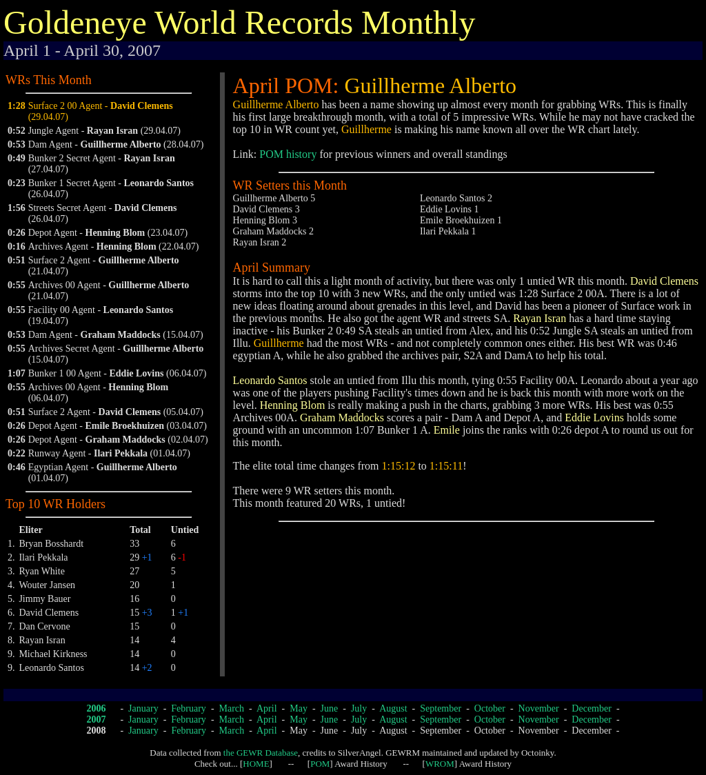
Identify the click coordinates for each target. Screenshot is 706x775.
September (440, 708)
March (232, 708)
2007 (95, 719)
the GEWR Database (260, 752)
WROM (439, 763)
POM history (287, 154)
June (330, 708)
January (143, 708)
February (188, 708)
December (592, 708)
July (359, 708)
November (538, 708)
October (489, 708)
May (298, 708)
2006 (95, 708)
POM (320, 763)
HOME (256, 763)
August (393, 708)
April (266, 708)
